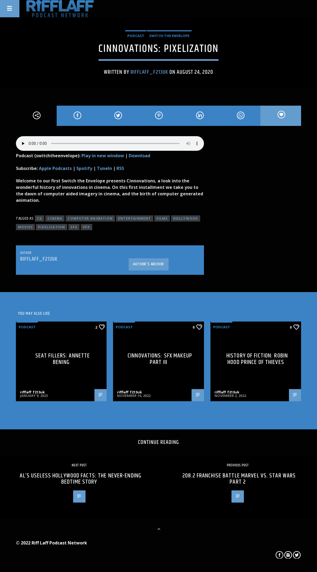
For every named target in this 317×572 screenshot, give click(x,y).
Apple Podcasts (55, 168)
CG (39, 218)
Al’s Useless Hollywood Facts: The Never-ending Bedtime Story (80, 479)
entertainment (134, 218)
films (162, 218)
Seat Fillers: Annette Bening (62, 359)
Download (139, 156)
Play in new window (102, 156)
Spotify (84, 168)
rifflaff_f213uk (149, 72)
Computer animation (90, 218)
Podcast (135, 35)
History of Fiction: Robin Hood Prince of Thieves (257, 359)
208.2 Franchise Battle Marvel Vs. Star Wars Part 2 (239, 479)
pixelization (51, 227)
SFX (73, 227)
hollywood (185, 218)
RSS (120, 168)
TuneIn (104, 168)
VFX (86, 227)
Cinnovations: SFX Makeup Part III (160, 359)
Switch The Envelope (169, 35)
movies (25, 227)
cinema (54, 218)
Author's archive (148, 264)
